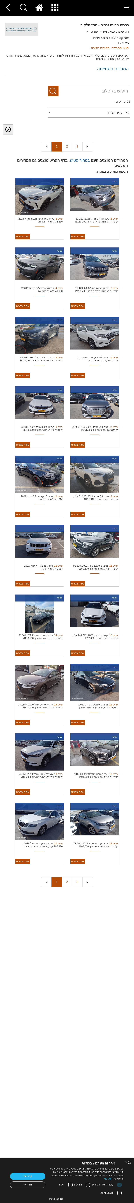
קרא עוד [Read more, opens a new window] (107, 1178)
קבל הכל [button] (28, 1176)
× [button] (126, 1162)
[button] (86, 1198)
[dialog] (67, 1180)
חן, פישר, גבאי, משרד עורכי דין (107, 31)
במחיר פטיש (80, 160)
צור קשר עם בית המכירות (111, 38)
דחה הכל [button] (27, 1184)
